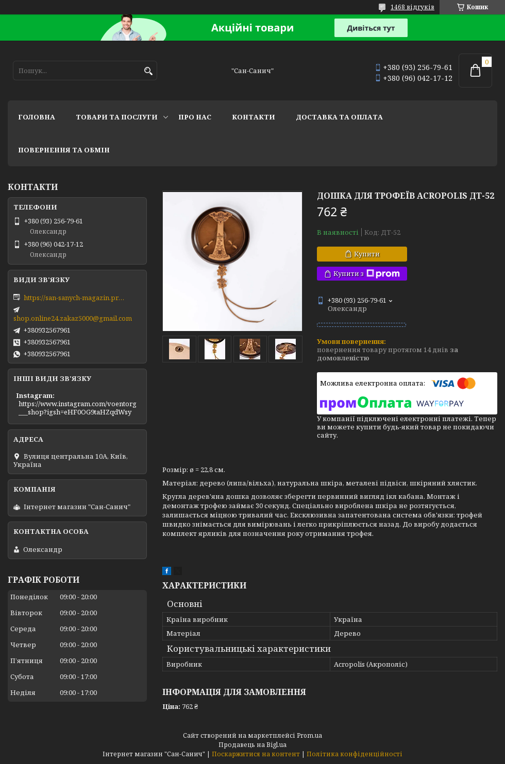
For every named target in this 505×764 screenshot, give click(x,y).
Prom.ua (309, 735)
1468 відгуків (412, 7)
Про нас (194, 116)
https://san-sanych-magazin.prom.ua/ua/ (75, 297)
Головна (36, 116)
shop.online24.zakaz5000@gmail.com (72, 318)
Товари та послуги (117, 116)
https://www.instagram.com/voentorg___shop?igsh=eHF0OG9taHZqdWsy (78, 408)
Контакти (253, 116)
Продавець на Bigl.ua (252, 744)
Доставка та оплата (339, 116)
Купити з (366, 274)
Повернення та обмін (64, 149)
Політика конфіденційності (354, 754)
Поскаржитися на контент (256, 754)
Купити (367, 253)
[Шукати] (148, 71)
